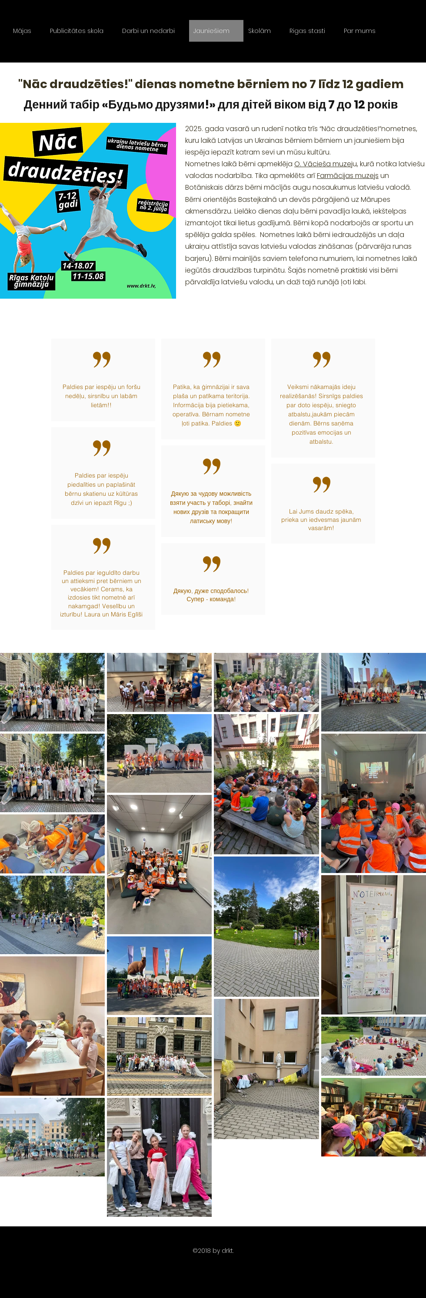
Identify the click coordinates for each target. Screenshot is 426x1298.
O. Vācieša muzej (323, 164)
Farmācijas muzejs (348, 176)
